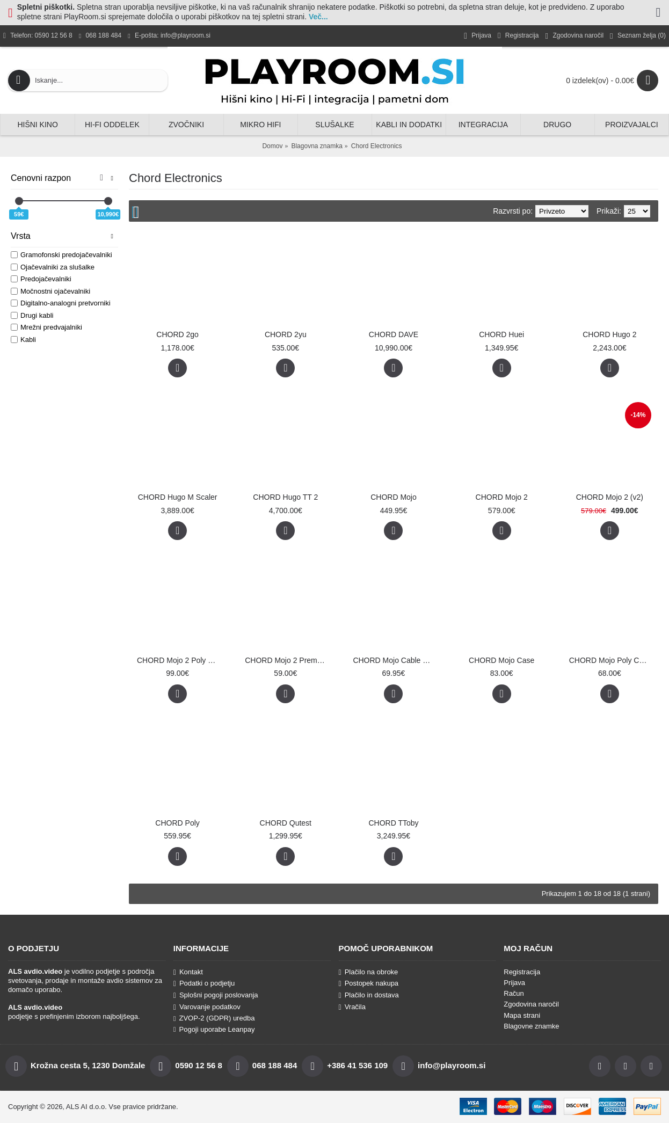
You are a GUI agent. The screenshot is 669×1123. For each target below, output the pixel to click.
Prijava (514, 983)
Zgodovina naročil (531, 1004)
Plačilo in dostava (369, 995)
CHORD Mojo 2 (502, 497)
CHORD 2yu (286, 334)
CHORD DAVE (393, 334)
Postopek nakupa (369, 983)
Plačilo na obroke (368, 972)
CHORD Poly (177, 823)
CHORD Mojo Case (501, 660)
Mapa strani (522, 1015)
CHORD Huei (501, 334)
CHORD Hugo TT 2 (285, 497)
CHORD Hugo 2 (609, 334)
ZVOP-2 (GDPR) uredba (214, 1018)
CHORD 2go (177, 334)
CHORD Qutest (285, 823)
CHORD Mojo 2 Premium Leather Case (287, 660)
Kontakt (188, 972)
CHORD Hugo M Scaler (177, 497)
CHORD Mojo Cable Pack (395, 660)
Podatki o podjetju (204, 983)
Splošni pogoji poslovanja (215, 995)
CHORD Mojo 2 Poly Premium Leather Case (179, 660)
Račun (514, 993)
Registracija (522, 972)
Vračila (352, 1007)
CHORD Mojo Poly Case (610, 660)
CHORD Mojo (393, 497)
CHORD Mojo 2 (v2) (609, 497)
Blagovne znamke (531, 1026)
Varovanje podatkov (207, 1007)
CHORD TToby (393, 823)
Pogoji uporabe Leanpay (214, 1029)
